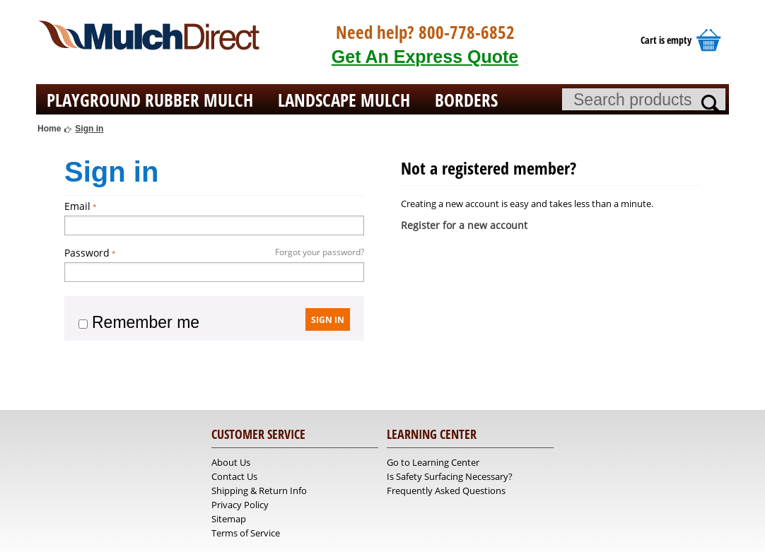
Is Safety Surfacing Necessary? (450, 476)
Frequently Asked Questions (446, 490)
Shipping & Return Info (259, 490)
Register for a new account (464, 225)
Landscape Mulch (344, 100)
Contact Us (234, 476)
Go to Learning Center (433, 462)
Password (87, 252)
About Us (230, 462)
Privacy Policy (240, 504)
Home (49, 129)
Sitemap (228, 518)
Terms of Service (245, 533)
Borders (466, 100)
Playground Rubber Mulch (150, 100)
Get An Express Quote (425, 56)
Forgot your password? (319, 252)
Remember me (138, 322)
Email (77, 206)
